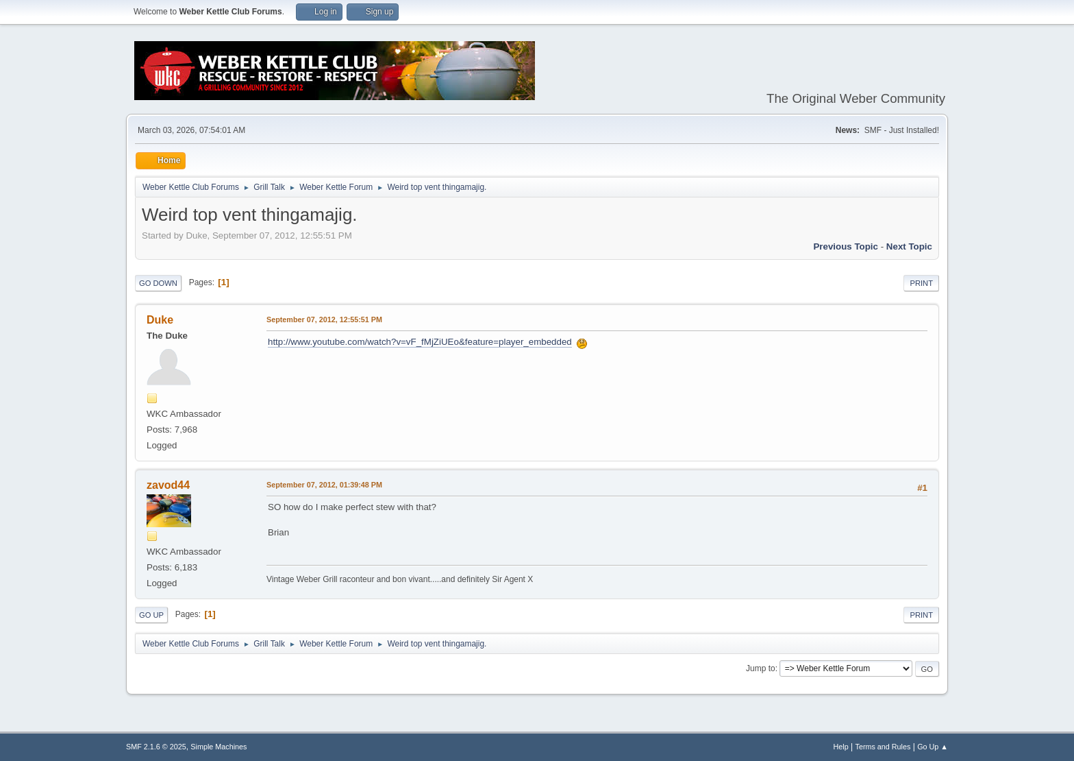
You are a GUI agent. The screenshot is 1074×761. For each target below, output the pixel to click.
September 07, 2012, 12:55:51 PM (324, 319)
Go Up (151, 615)
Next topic (909, 246)
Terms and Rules (883, 746)
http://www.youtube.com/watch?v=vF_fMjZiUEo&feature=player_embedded (420, 342)
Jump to (760, 668)
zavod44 (168, 485)
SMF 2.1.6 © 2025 (156, 746)
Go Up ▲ (932, 746)
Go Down (158, 283)
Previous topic (845, 246)
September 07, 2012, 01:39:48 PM (324, 485)
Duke (160, 320)
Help (841, 746)
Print (921, 283)
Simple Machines (218, 746)
